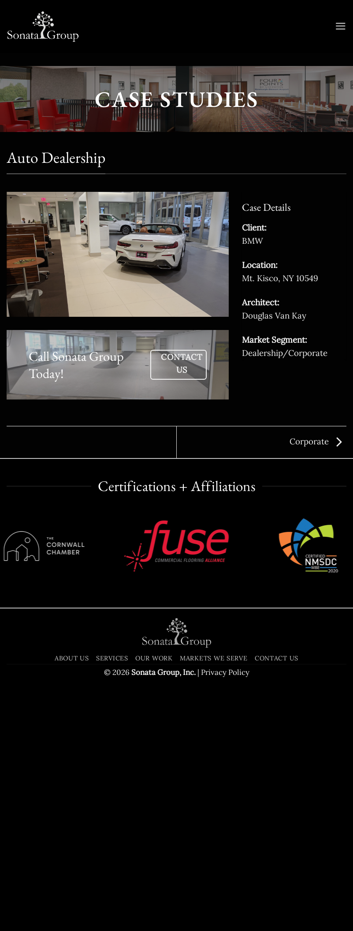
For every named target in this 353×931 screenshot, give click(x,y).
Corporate (316, 441)
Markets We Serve (214, 747)
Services (112, 747)
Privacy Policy (225, 761)
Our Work (154, 747)
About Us (72, 747)
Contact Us (276, 747)
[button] (340, 26)
